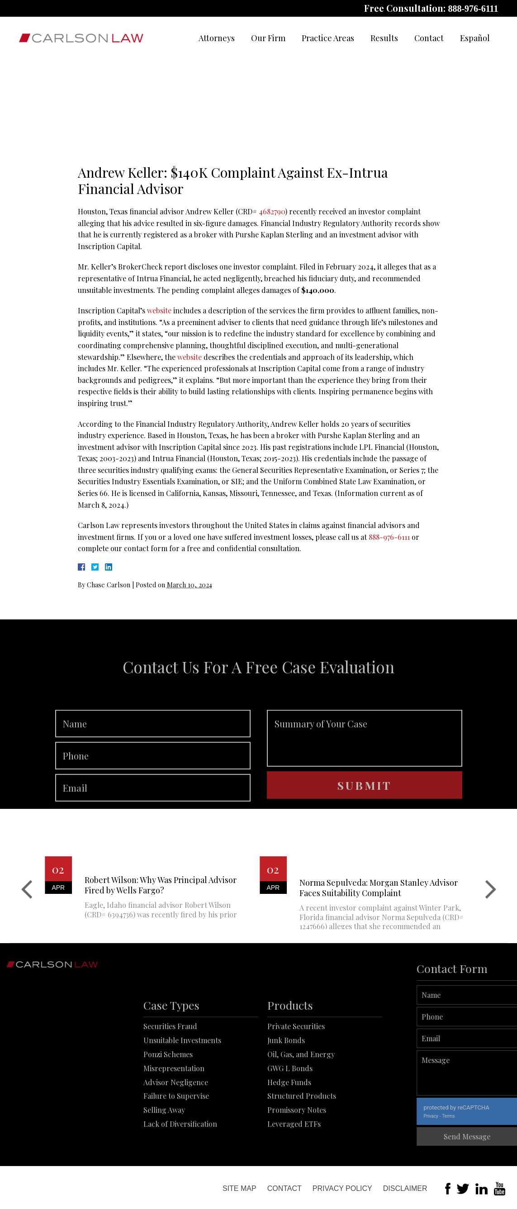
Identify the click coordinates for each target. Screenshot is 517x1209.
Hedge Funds (289, 1115)
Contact (429, 38)
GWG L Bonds (290, 1101)
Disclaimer (405, 1188)
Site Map (239, 1188)
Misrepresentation (173, 1101)
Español (475, 38)
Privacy (454, 1116)
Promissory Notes (296, 1143)
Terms (471, 1116)
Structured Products (301, 1129)
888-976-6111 (473, 9)
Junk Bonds (286, 1074)
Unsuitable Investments (182, 1074)
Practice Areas (328, 38)
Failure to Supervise (176, 1129)
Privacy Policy (342, 1188)
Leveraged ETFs (294, 1157)
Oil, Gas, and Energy (301, 1088)
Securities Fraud (170, 1060)
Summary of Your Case (364, 760)
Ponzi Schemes (168, 1088)
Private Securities (296, 1060)
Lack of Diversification (180, 1157)
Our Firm (268, 38)
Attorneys (217, 38)
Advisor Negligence (175, 1115)
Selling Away (164, 1143)
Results (384, 38)
